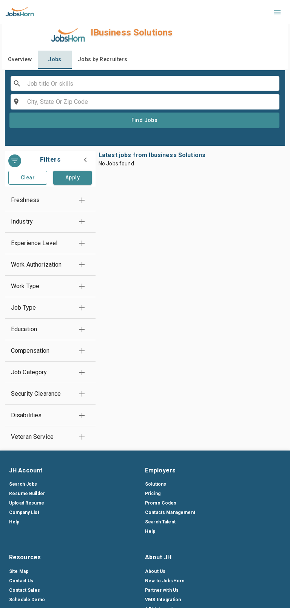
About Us (155, 571)
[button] (50, 200)
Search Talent (160, 522)
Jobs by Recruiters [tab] (102, 59)
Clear (28, 177)
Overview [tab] (20, 59)
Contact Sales (24, 590)
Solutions (155, 484)
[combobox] (144, 83)
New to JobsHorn (164, 580)
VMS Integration (163, 599)
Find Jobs (144, 120)
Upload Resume (26, 503)
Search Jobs (23, 484)
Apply (72, 177)
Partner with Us (162, 590)
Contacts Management (170, 512)
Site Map (18, 571)
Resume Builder (27, 493)
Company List (24, 512)
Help (14, 522)
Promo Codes (161, 503)
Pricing (152, 493)
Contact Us (21, 580)
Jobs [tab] (55, 59)
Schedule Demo (27, 599)
